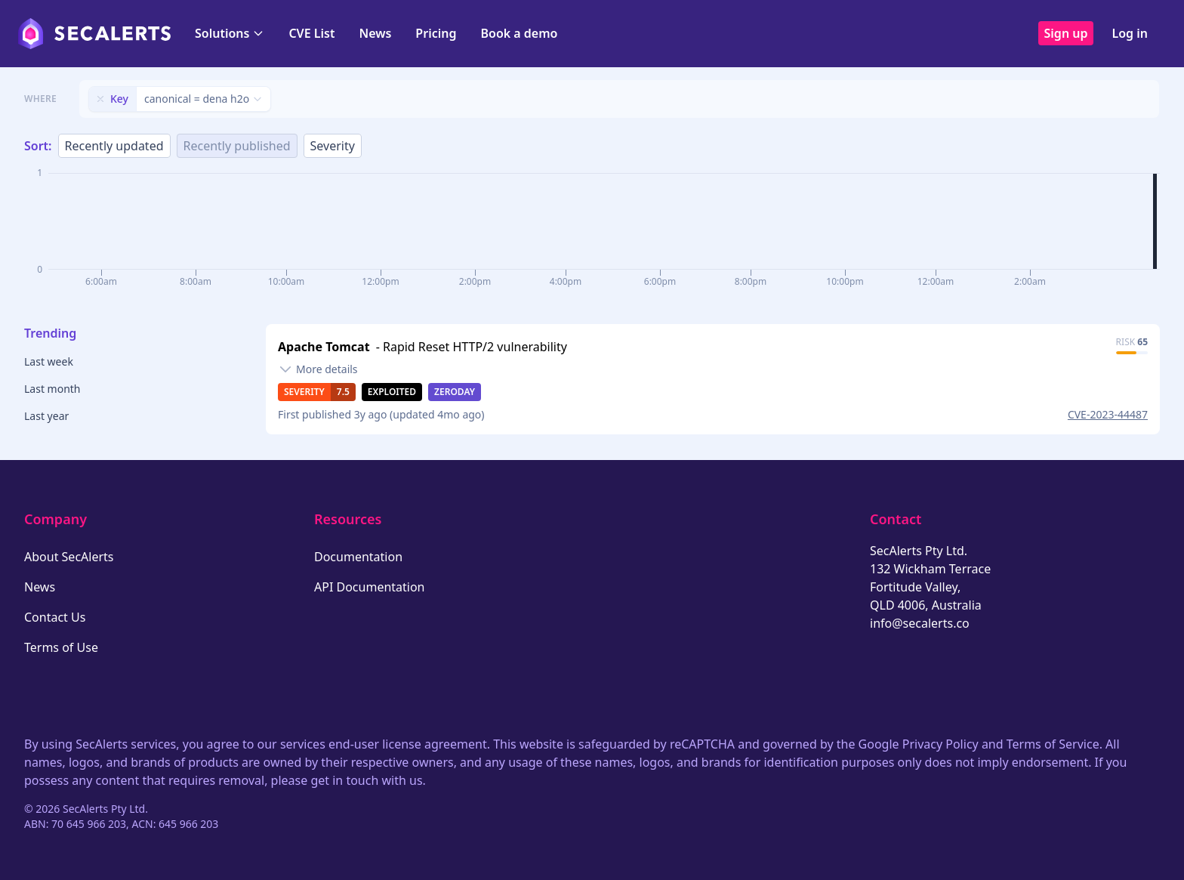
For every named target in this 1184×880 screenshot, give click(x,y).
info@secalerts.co (920, 623)
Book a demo (518, 33)
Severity (332, 145)
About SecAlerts (68, 556)
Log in (1130, 33)
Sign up (1066, 33)
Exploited (392, 391)
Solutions (229, 33)
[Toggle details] (318, 369)
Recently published (237, 145)
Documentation (358, 556)
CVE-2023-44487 (1108, 414)
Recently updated (114, 145)
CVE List (311, 33)
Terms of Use (61, 647)
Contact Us (54, 617)
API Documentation (369, 587)
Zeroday (454, 391)
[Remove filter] (100, 99)
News (375, 33)
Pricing (435, 33)
